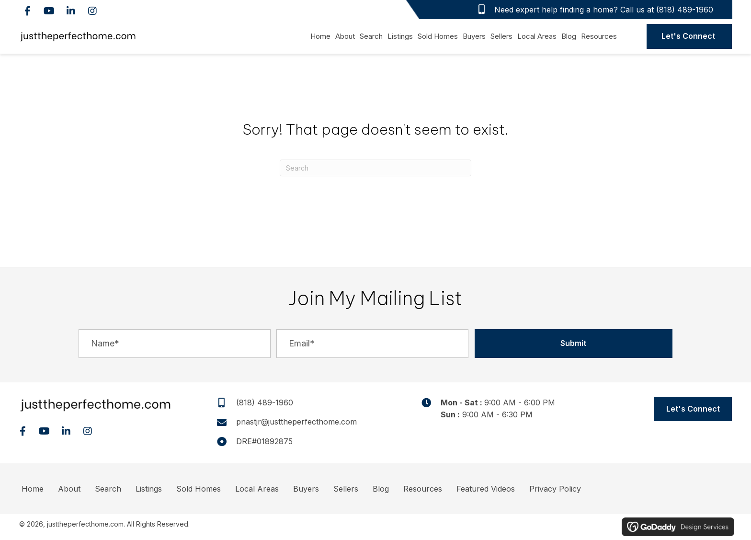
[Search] (375, 168)
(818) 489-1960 (684, 9)
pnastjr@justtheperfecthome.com (296, 421)
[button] (27, 10)
